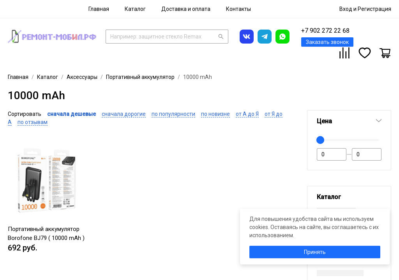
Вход (345, 9)
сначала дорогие (124, 114)
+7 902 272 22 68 (325, 30)
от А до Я (247, 114)
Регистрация (374, 9)
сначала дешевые (71, 114)
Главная (98, 9)
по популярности (173, 114)
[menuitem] (99, 9)
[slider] (320, 140)
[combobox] (167, 36)
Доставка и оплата (185, 9)
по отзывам (33, 122)
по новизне (215, 114)
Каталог (135, 9)
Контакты (238, 9)
